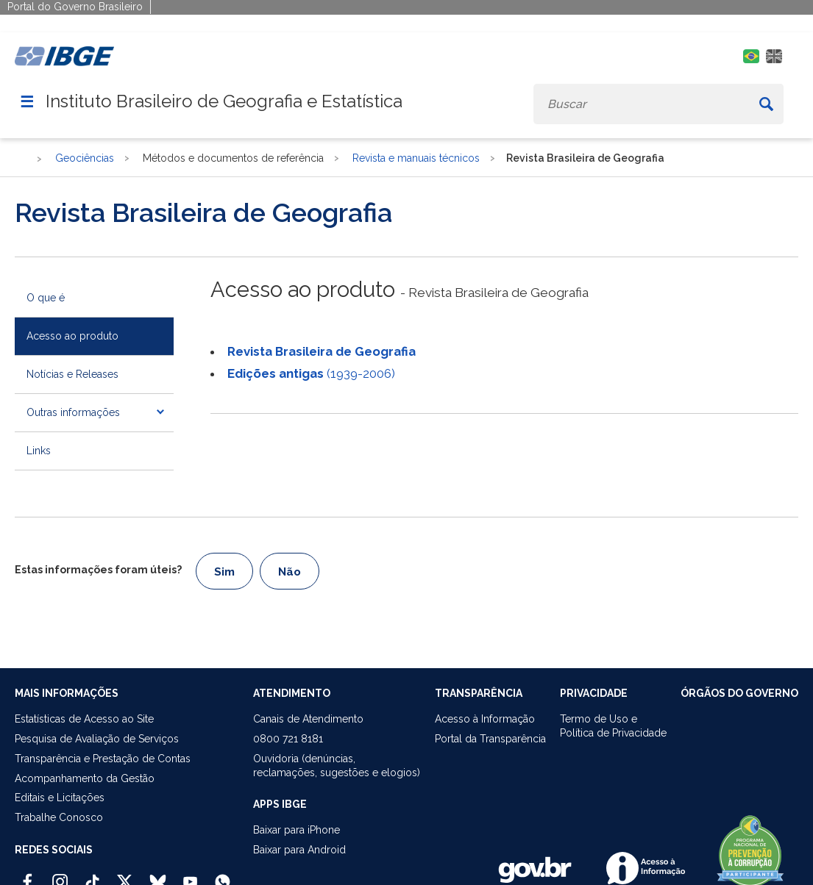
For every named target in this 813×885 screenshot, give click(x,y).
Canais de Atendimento (308, 719)
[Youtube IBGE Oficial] (190, 875)
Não (289, 571)
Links (38, 450)
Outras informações (73, 412)
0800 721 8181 (288, 739)
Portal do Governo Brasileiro (75, 6)
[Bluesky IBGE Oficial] (158, 875)
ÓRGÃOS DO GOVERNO (739, 693)
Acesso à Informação (485, 719)
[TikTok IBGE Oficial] (92, 875)
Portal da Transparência (490, 739)
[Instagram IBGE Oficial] (60, 875)
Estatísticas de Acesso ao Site (84, 719)
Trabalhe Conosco (59, 817)
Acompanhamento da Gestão (85, 778)
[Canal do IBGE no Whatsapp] (222, 875)
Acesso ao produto (72, 336)
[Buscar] (766, 104)
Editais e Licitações (59, 797)
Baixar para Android (299, 850)
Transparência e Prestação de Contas (103, 758)
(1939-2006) (311, 373)
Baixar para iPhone (296, 830)
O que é (45, 298)
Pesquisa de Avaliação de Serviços (97, 739)
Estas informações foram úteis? (98, 570)
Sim (224, 571)
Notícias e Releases (72, 374)
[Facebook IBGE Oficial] (27, 875)
